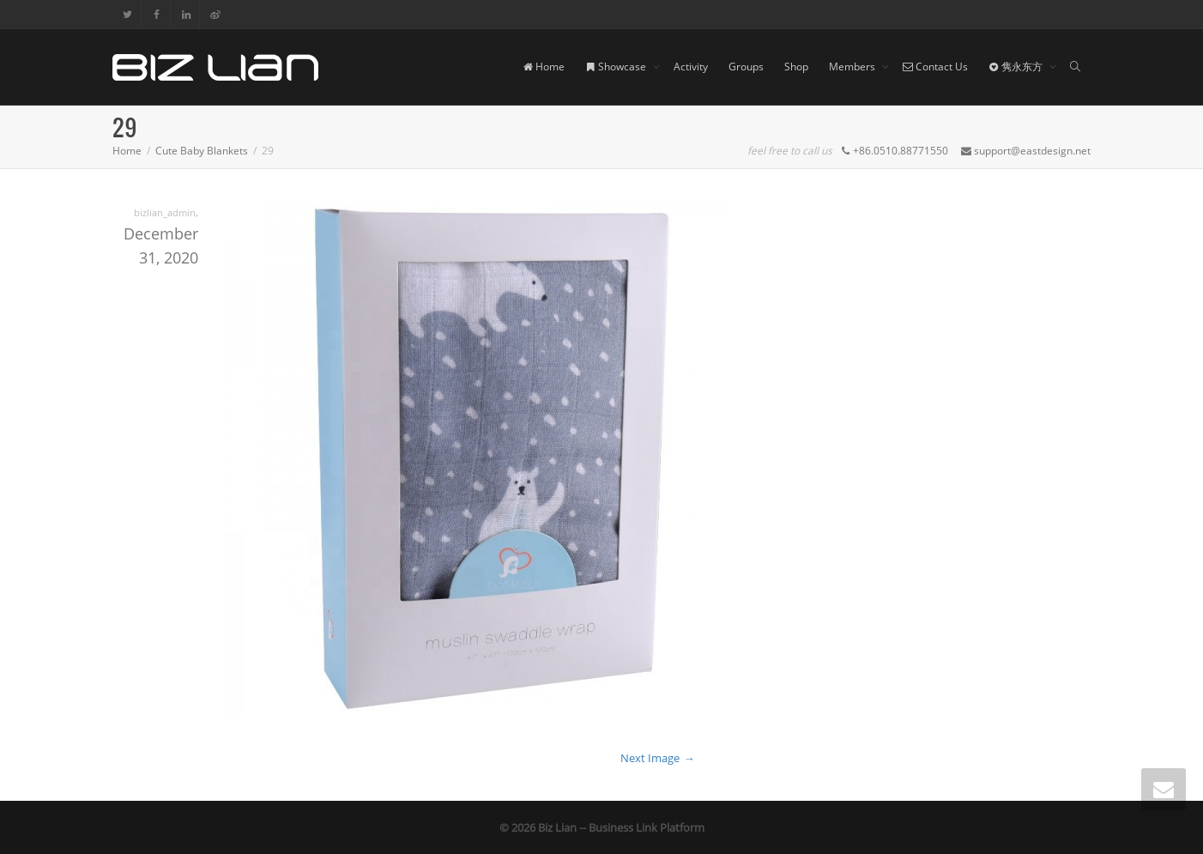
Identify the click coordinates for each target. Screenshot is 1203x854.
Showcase (617, 66)
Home (544, 66)
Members (853, 66)
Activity (691, 66)
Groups (746, 66)
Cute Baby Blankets (201, 150)
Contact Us (935, 66)
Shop (796, 66)
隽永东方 (1016, 66)
